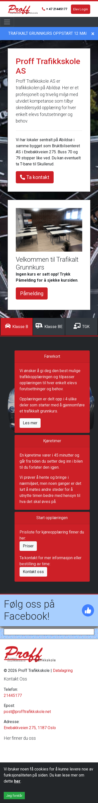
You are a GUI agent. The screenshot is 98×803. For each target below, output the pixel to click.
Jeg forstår (14, 795)
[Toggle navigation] (7, 22)
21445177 (13, 695)
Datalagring (63, 670)
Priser (28, 546)
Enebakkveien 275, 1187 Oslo (30, 727)
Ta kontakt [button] (34, 177)
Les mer (30, 423)
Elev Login (80, 9)
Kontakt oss (33, 571)
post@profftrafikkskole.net (27, 711)
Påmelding (31, 293)
